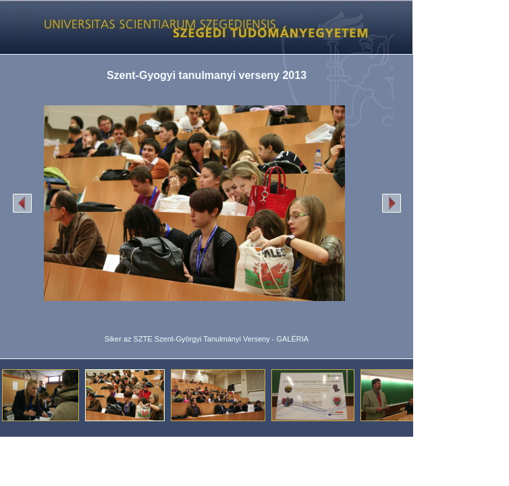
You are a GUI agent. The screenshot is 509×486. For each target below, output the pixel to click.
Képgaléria (201, 27)
